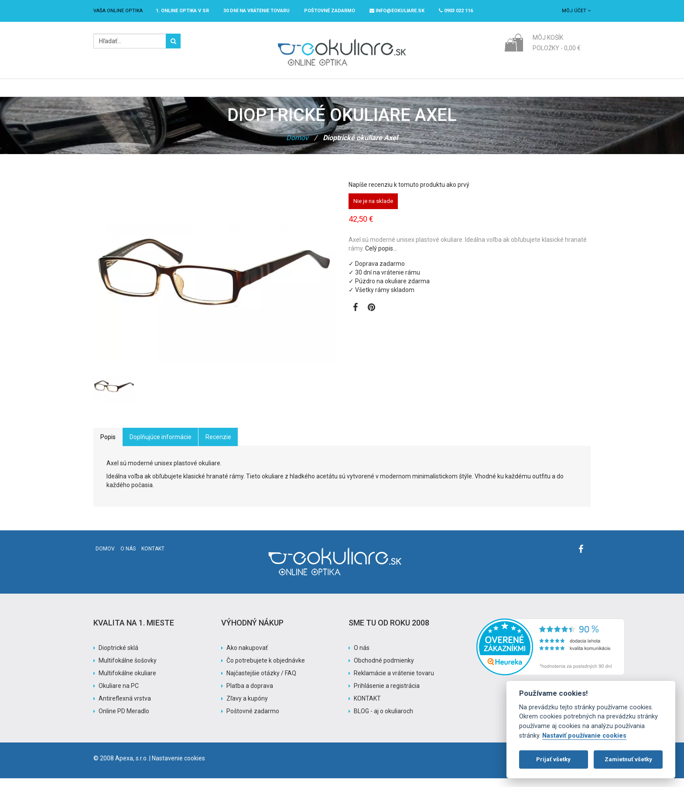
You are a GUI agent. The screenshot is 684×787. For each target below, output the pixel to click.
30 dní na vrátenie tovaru (256, 11)
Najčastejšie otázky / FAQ (261, 681)
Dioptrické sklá (118, 656)
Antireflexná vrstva (125, 707)
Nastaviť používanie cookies (584, 735)
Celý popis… (381, 257)
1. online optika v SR (182, 11)
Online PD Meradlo (124, 719)
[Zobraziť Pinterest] (371, 316)
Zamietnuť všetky (628, 759)
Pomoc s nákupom (442, 92)
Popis (108, 445)
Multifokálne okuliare (127, 681)
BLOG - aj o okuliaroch (383, 719)
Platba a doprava (249, 694)
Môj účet (576, 11)
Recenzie (218, 445)
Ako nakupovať (247, 656)
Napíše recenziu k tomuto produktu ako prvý (409, 193)
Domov (297, 146)
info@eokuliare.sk (396, 11)
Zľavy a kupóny (247, 707)
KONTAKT (367, 707)
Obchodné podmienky (384, 669)
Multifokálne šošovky (128, 669)
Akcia (388, 92)
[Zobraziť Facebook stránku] (355, 316)
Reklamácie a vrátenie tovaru (394, 681)
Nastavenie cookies (178, 766)
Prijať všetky (553, 759)
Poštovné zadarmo (252, 719)
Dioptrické (230, 92)
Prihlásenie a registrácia (387, 694)
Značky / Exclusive (334, 92)
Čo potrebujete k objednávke (265, 669)
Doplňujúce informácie (161, 445)
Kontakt (152, 557)
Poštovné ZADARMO (329, 11)
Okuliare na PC (119, 694)
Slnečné (276, 92)
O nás (128, 557)
